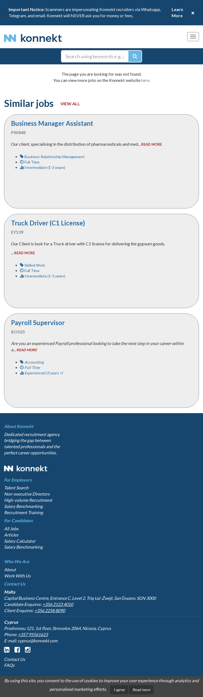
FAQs (9, 665)
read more (151, 144)
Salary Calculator (19, 540)
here (145, 80)
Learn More (177, 12)
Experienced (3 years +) (41, 373)
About (10, 569)
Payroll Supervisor (38, 322)
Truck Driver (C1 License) (48, 223)
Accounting (32, 362)
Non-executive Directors (27, 493)
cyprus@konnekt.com (37, 640)
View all (70, 103)
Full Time (29, 162)
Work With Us (17, 575)
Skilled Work (32, 265)
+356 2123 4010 (57, 604)
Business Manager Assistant (52, 123)
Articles (11, 534)
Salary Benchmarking (23, 506)
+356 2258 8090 (49, 610)
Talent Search (16, 487)
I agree (119, 689)
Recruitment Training (23, 512)
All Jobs (11, 528)
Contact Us (14, 659)
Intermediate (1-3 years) (42, 167)
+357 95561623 (33, 634)
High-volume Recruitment (28, 500)
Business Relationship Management (52, 156)
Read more (141, 689)
